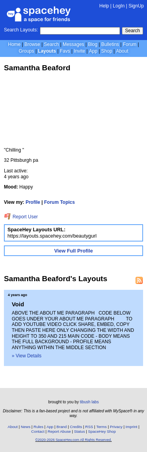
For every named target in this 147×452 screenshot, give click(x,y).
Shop (106, 51)
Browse (32, 44)
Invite (79, 51)
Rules (39, 427)
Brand (61, 427)
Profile (32, 202)
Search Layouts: (21, 30)
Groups (26, 51)
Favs (65, 51)
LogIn (119, 6)
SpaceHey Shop (102, 431)
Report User (21, 217)
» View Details (27, 356)
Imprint (131, 427)
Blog (92, 44)
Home (14, 44)
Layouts (47, 51)
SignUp (136, 6)
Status (79, 431)
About (122, 51)
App (93, 51)
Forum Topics (59, 202)
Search (132, 30)
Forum (129, 44)
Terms (101, 427)
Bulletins (110, 44)
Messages (73, 44)
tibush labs (89, 402)
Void (18, 304)
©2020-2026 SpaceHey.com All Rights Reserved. (73, 440)
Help (104, 6)
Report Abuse (59, 431)
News (26, 427)
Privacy (116, 427)
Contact (38, 431)
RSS (89, 427)
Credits (76, 427)
